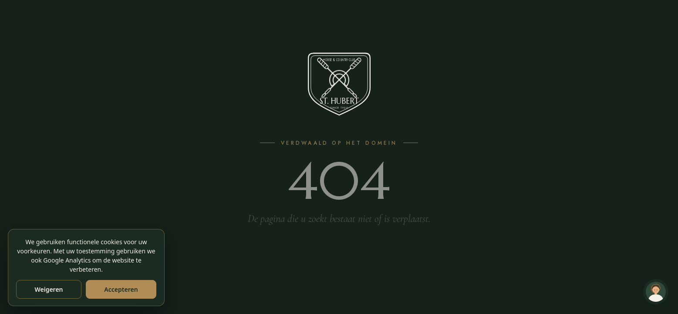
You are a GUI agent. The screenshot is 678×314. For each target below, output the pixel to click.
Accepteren (121, 289)
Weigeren (48, 289)
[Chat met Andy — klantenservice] (655, 291)
